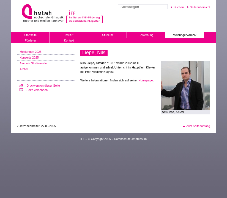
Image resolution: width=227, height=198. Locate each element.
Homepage (145, 80)
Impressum (139, 139)
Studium (107, 35)
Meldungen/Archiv (184, 35)
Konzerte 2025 (29, 57)
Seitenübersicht (200, 7)
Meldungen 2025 (30, 51)
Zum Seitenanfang (198, 126)
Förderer (30, 40)
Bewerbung (146, 35)
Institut (69, 35)
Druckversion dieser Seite (43, 85)
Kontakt (69, 40)
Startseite (30, 35)
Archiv (24, 69)
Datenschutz (122, 139)
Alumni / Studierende (33, 63)
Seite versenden (37, 90)
